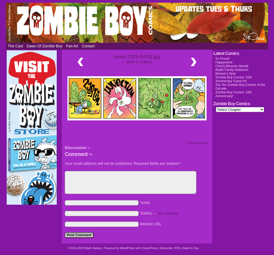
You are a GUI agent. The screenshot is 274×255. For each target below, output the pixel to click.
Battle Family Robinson (231, 70)
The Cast (15, 46)
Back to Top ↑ (192, 248)
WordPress (127, 248)
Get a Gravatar (167, 213)
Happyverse (224, 62)
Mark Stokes (93, 248)
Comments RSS (197, 142)
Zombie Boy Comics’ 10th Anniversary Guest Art (233, 79)
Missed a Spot (225, 73)
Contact (88, 46)
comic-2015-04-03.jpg (136, 56)
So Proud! (222, 58)
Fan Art (72, 46)
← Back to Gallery (137, 62)
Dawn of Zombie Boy (44, 46)
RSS (177, 248)
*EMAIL (159, 213)
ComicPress (149, 248)
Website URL (151, 224)
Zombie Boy (137, 23)
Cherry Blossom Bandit (231, 66)
